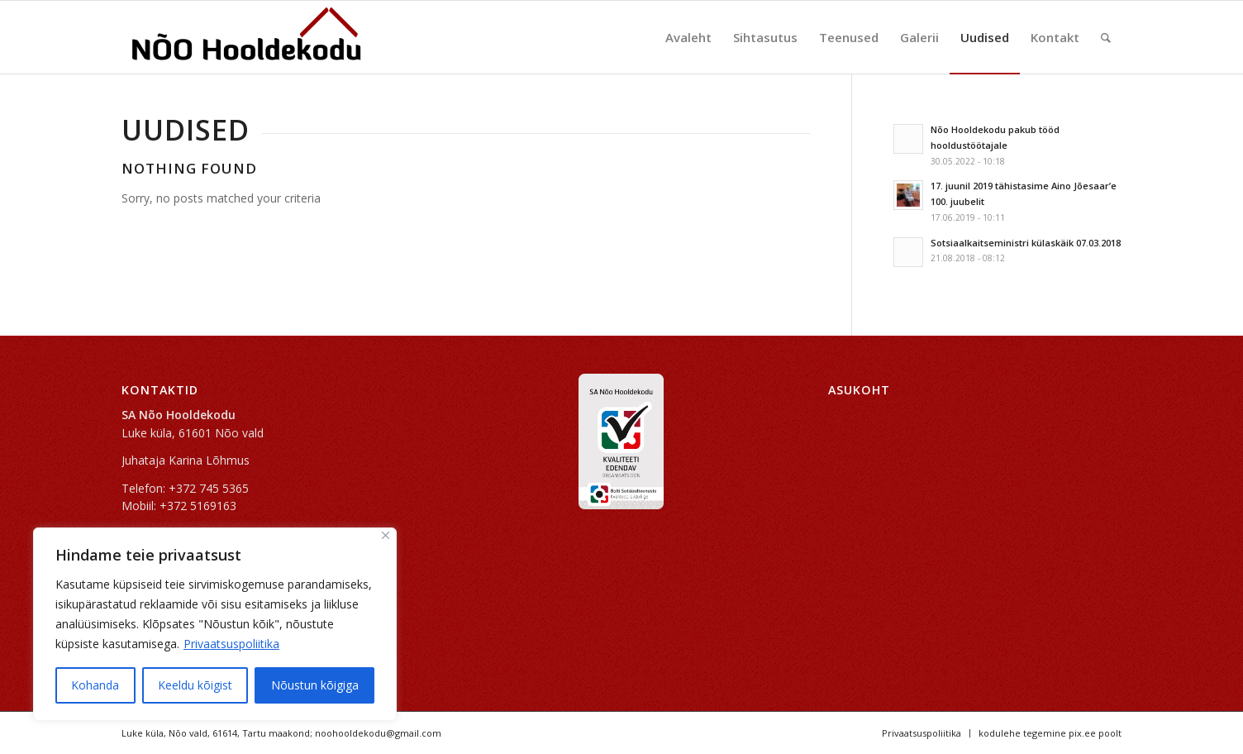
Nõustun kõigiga (315, 685)
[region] (215, 624)
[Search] (1106, 37)
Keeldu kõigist (195, 685)
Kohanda (95, 685)
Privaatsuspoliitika (231, 643)
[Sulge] (385, 535)
